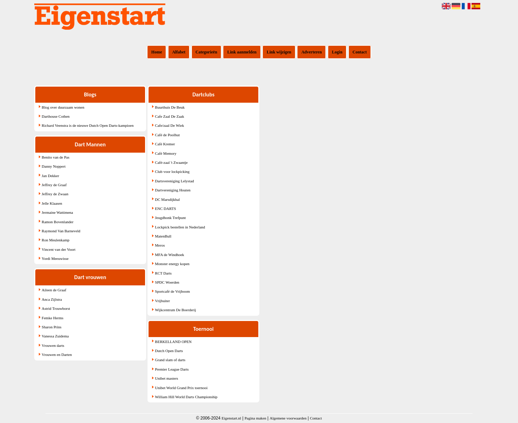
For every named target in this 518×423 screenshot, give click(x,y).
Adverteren (311, 52)
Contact (360, 52)
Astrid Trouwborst (56, 308)
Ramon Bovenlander (57, 222)
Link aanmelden (242, 52)
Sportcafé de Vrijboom (172, 291)
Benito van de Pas (55, 157)
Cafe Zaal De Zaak (169, 116)
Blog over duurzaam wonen (63, 107)
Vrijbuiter (162, 301)
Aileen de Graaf (54, 290)
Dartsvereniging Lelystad (174, 181)
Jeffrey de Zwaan (55, 194)
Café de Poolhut (167, 135)
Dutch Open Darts (169, 351)
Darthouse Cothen (56, 116)
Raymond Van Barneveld (61, 231)
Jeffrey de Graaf (54, 185)
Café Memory (165, 153)
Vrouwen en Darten (57, 354)
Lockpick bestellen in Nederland (180, 227)
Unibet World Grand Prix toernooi (181, 388)
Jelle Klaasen (52, 203)
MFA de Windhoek (169, 255)
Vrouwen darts (53, 345)
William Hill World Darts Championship (186, 397)
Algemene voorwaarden (288, 418)
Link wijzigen (279, 52)
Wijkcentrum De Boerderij (175, 310)
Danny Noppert (53, 166)
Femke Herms (52, 318)
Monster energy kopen (172, 264)
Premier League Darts (172, 369)
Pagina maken (255, 418)
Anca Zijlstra (52, 299)
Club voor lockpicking (172, 171)
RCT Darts (163, 273)
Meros (160, 245)
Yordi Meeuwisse (55, 258)
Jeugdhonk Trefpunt (170, 218)
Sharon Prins (52, 327)
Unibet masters (166, 378)
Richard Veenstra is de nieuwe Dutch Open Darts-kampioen (88, 125)
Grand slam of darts (170, 360)
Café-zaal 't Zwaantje (171, 162)
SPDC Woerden (167, 282)
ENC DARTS (165, 208)
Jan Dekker (50, 176)
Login (337, 52)
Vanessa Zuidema (55, 336)
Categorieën (206, 52)
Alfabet (178, 52)
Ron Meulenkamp (55, 240)
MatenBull (163, 236)
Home (156, 52)
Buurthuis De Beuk (170, 107)
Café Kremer (165, 144)
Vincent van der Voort (58, 249)
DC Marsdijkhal (167, 199)
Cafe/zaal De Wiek (169, 125)
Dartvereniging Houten (172, 190)
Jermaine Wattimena (57, 212)
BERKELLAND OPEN (173, 342)
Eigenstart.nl (231, 418)
